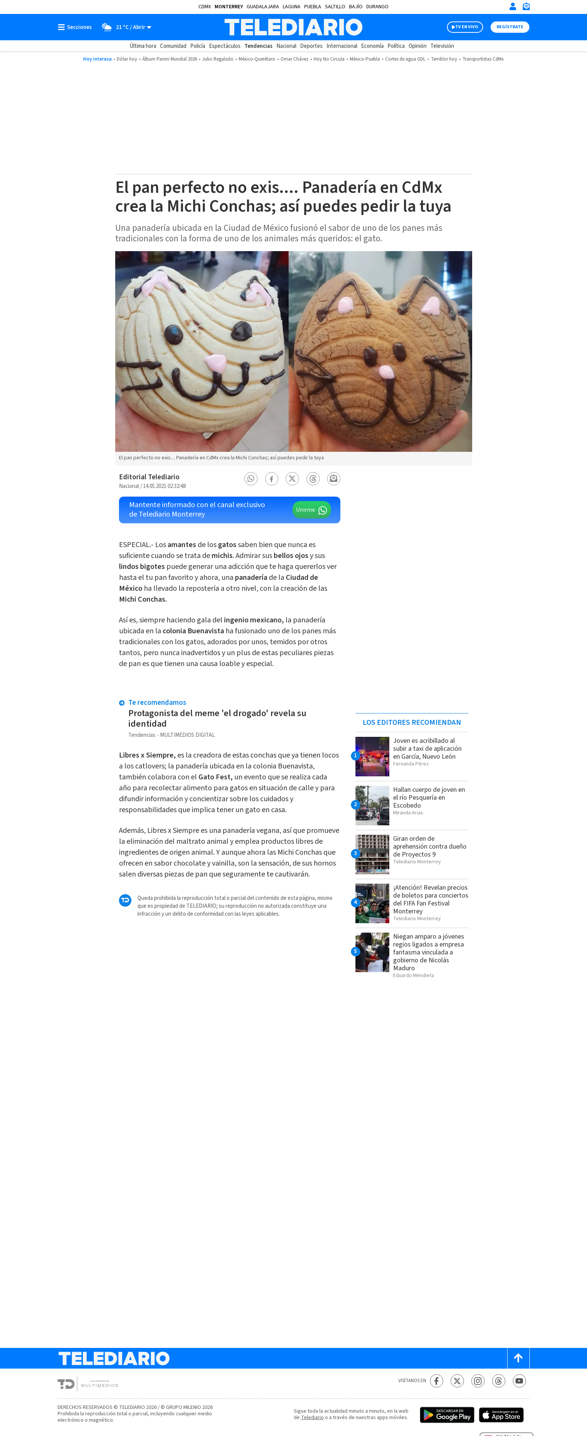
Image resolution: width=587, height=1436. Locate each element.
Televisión (442, 46)
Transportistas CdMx (483, 59)
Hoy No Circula (329, 59)
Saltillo (335, 7)
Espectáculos (225, 46)
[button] (250, 478)
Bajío (356, 7)
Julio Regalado (217, 59)
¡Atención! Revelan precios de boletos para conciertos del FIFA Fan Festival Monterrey (430, 899)
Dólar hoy (127, 59)
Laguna (291, 7)
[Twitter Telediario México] (457, 1380)
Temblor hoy (444, 59)
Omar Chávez (294, 59)
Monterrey (229, 7)
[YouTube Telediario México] (519, 1380)
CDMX (204, 7)
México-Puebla (365, 59)
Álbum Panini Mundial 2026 (169, 59)
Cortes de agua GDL (405, 59)
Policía (197, 46)
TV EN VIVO (466, 27)
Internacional (341, 46)
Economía (372, 46)
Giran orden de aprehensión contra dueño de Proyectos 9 (430, 846)
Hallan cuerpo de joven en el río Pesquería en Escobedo (429, 797)
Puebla (312, 7)
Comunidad (173, 46)
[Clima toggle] (124, 27)
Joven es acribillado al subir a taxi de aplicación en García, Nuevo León (427, 748)
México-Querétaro (257, 59)
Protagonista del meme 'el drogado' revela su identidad (217, 718)
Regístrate (510, 27)
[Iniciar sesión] (513, 6)
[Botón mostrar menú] (76, 27)
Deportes (311, 46)
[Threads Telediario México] (498, 1380)
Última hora (143, 46)
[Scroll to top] (518, 1358)
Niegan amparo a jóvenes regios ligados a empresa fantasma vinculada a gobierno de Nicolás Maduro (428, 952)
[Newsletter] (526, 8)
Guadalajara (263, 7)
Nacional (286, 46)
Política (396, 46)
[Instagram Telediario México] (478, 1380)
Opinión (418, 46)
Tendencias (258, 46)
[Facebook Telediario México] (436, 1380)
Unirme (305, 510)
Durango (377, 7)
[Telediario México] (293, 27)
